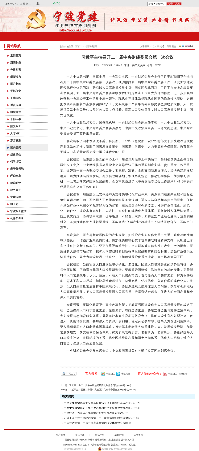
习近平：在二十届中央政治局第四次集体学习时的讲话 (96, 385)
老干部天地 (17, 168)
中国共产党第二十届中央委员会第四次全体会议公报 (94, 423)
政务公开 (15, 190)
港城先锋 (122, 374)
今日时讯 (15, 69)
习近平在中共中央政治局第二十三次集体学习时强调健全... (98, 418)
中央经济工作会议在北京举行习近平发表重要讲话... (94, 413)
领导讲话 (15, 161)
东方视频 (15, 140)
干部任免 (15, 91)
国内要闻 (15, 147)
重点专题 (15, 105)
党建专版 (15, 197)
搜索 (170, 3)
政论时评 (15, 183)
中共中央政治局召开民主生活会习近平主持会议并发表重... (98, 408)
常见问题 (80, 434)
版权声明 (119, 434)
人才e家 (14, 133)
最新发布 (15, 76)
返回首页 (15, 55)
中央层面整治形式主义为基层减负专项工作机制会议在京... (98, 403)
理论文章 (15, 175)
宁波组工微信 (18, 211)
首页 (78, 46)
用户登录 (60, 434)
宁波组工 (107, 374)
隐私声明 (99, 434)
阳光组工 (15, 126)
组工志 (14, 204)
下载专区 (15, 98)
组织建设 (15, 112)
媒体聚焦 (15, 154)
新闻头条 (15, 62)
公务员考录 (17, 218)
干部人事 (15, 119)
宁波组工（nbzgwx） (175, 374)
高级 (177, 3)
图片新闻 (15, 83)
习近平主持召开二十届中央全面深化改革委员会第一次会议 (99, 389)
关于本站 (138, 434)
